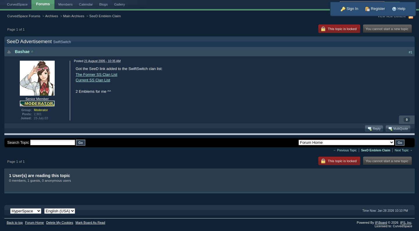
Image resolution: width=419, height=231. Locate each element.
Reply (373, 128)
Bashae (22, 51)
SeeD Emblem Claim (105, 16)
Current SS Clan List (93, 80)
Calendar (86, 4)
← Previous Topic (345, 150)
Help (398, 8)
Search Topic (18, 142)
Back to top (15, 222)
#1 (410, 52)
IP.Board (381, 222)
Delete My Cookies (59, 222)
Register (375, 8)
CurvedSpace (17, 4)
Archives (51, 16)
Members (65, 4)
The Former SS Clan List (96, 74)
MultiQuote (398, 128)
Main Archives (73, 16)
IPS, (405, 222)
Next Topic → (404, 150)
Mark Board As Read (90, 222)
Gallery (119, 4)
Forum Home (34, 222)
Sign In (349, 8)
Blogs (103, 4)
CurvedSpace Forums (23, 16)
